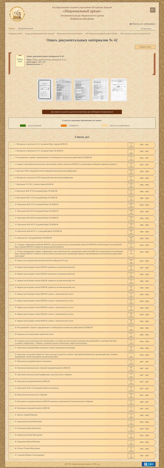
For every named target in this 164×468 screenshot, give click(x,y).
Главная (12, 28)
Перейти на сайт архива (82, 21)
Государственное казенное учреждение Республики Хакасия (82, 13)
